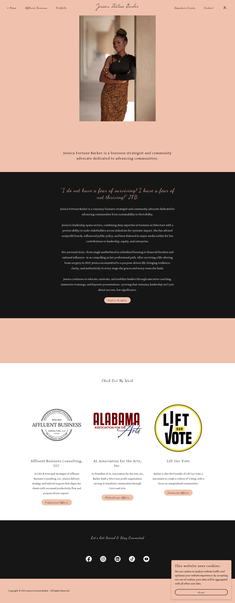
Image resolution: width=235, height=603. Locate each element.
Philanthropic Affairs (117, 497)
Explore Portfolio (117, 300)
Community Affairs (178, 492)
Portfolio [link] (61, 7)
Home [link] (13, 7)
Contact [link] (208, 7)
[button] (225, 8)
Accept (201, 598)
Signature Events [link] (184, 7)
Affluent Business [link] (36, 7)
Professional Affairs (56, 502)
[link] (117, 6)
